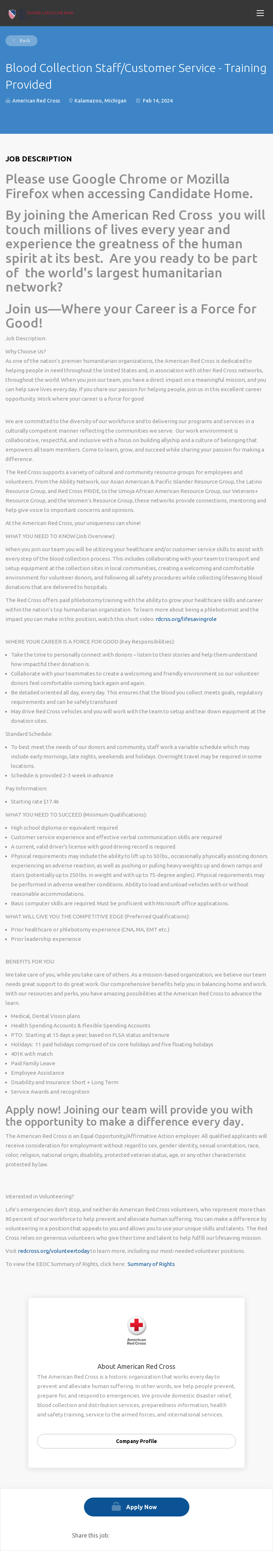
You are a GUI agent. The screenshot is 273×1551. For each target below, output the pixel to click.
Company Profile (136, 1441)
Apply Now (141, 1507)
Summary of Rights (151, 1264)
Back (24, 40)
